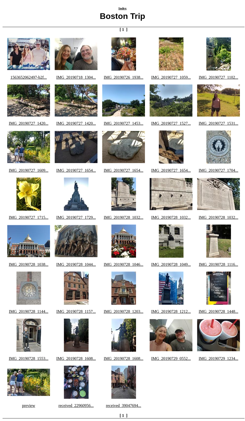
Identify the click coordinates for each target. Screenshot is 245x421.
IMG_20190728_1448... (218, 311)
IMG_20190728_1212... (171, 311)
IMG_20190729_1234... (218, 358)
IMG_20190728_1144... (28, 311)
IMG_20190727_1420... (28, 123)
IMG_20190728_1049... (171, 264)
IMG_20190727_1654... (76, 170)
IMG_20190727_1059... (171, 77)
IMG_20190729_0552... (171, 358)
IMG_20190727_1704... (218, 170)
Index (122, 8)
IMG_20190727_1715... (28, 217)
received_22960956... (76, 405)
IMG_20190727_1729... (76, 217)
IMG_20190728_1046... (123, 264)
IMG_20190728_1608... (76, 358)
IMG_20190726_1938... (123, 77)
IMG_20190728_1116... (218, 264)
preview (28, 405)
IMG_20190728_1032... (123, 217)
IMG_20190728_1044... (76, 264)
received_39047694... (123, 405)
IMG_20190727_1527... (171, 123)
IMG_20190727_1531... (218, 123)
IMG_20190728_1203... (123, 311)
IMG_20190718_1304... (76, 77)
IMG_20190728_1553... (28, 358)
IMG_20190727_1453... (123, 123)
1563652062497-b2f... (28, 77)
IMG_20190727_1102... (218, 77)
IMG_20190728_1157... (76, 311)
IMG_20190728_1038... (28, 264)
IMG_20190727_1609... (28, 170)
